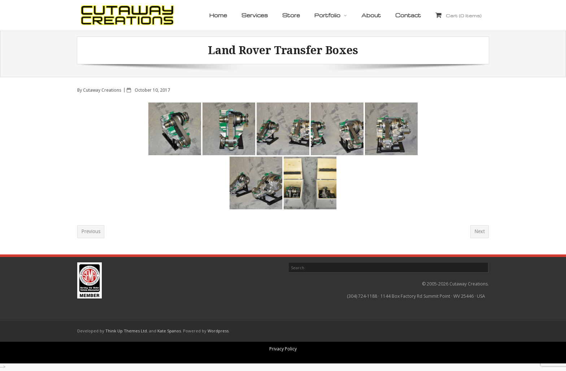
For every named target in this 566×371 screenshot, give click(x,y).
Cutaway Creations (102, 90)
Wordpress (218, 330)
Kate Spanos (169, 330)
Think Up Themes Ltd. (126, 330)
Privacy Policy (283, 349)
